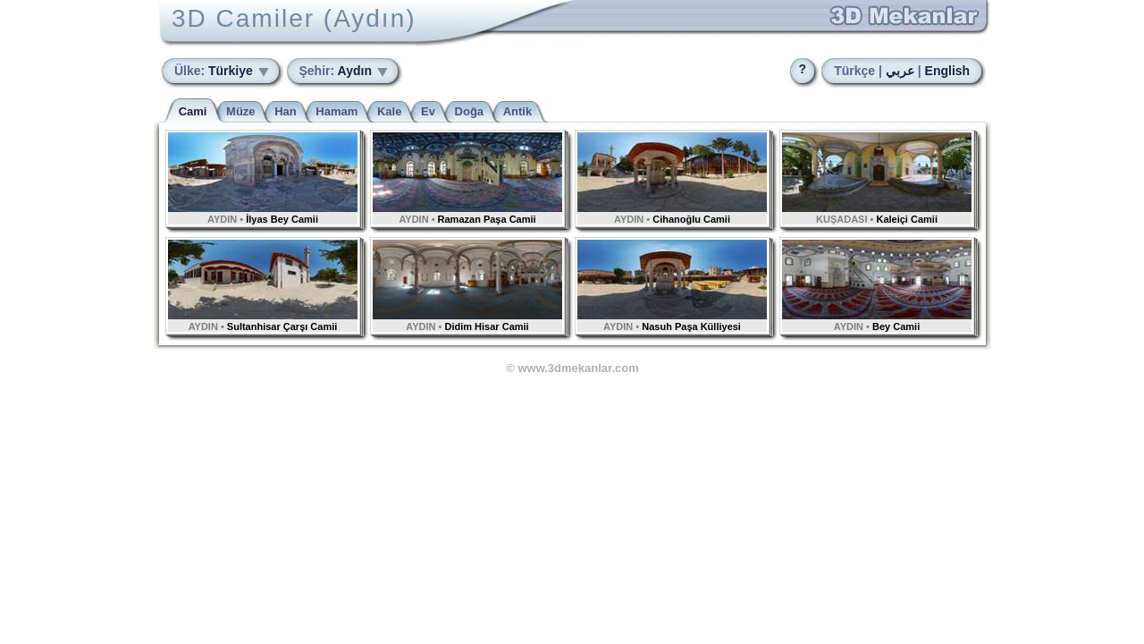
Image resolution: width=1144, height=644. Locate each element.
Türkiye (215, 71)
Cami (193, 111)
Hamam (336, 111)
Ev (428, 111)
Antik (518, 111)
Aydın (337, 71)
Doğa (469, 111)
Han (285, 111)
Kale (389, 111)
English (948, 71)
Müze (241, 111)
